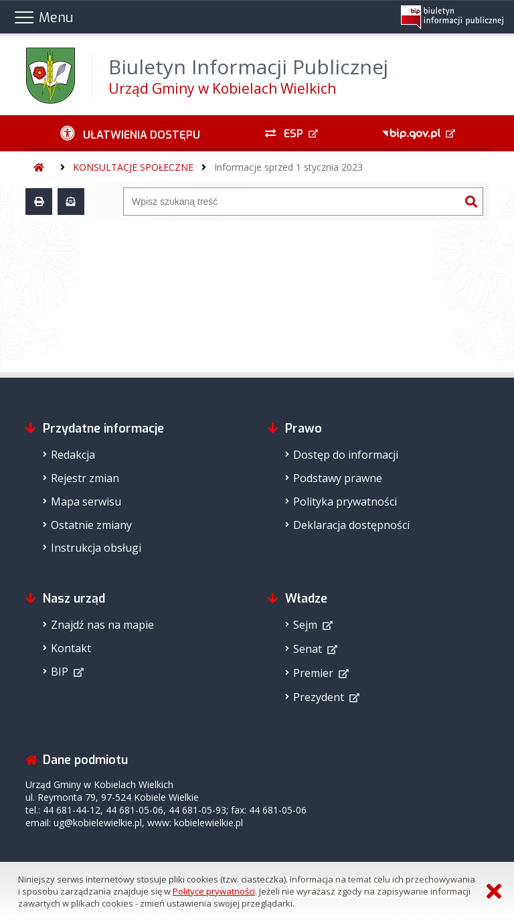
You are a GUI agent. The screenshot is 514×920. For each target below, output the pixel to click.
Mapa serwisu (86, 501)
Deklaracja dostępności (351, 525)
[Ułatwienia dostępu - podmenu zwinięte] (129, 133)
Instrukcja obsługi (96, 547)
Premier (313, 673)
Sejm (305, 624)
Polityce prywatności (214, 891)
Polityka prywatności (345, 501)
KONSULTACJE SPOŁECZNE (133, 167)
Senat (307, 648)
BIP (59, 671)
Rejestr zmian (85, 478)
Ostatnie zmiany (91, 525)
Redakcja (73, 454)
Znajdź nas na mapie (102, 624)
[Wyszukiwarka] (292, 201)
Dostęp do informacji (345, 454)
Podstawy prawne (337, 478)
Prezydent (318, 697)
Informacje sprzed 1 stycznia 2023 (288, 167)
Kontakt (71, 648)
